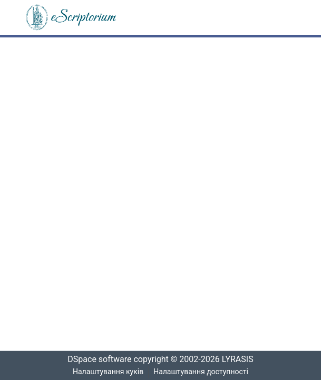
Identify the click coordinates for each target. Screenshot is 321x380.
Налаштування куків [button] (108, 372)
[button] (72, 17)
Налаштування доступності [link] (200, 372)
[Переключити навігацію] (282, 17)
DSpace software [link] (96, 359)
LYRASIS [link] (240, 359)
